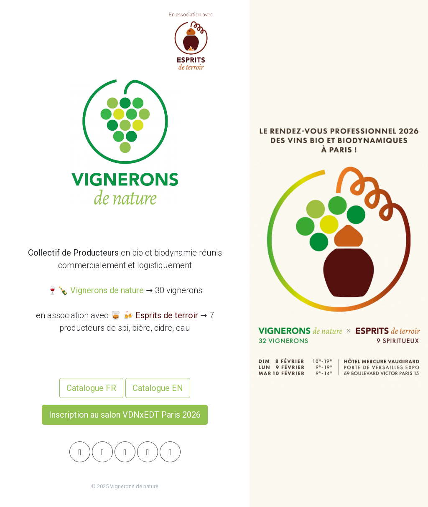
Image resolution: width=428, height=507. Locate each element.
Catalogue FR (91, 388)
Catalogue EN (157, 388)
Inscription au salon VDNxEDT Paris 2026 (125, 415)
